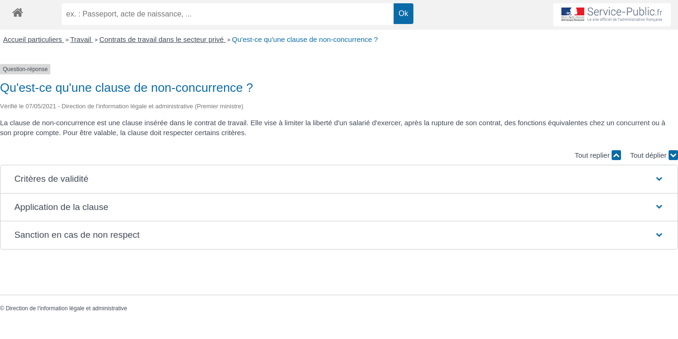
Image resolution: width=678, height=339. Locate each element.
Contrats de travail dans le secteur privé (162, 39)
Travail (81, 39)
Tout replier (598, 155)
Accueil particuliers (33, 39)
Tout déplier (654, 155)
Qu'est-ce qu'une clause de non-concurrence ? (305, 39)
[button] (338, 179)
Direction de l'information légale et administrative (66, 308)
